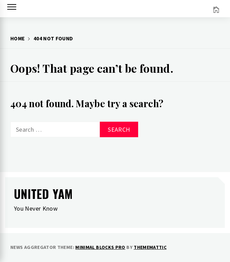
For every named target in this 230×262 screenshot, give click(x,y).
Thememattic (150, 247)
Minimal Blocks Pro (100, 247)
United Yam (43, 193)
